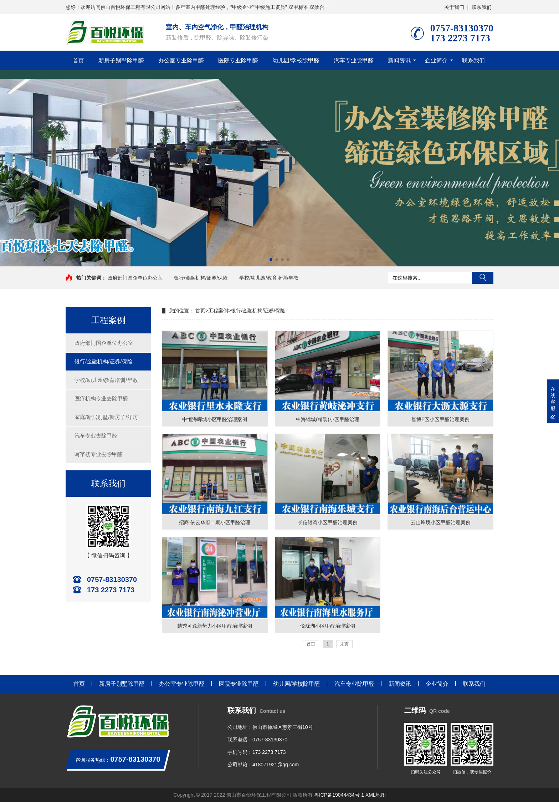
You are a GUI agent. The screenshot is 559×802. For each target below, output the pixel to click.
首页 (78, 60)
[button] (271, 259)
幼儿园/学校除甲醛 (295, 60)
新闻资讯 (399, 60)
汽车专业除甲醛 (354, 60)
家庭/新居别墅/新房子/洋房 (106, 417)
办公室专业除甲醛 (181, 60)
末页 (344, 644)
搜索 (482, 278)
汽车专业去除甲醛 (96, 436)
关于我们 (454, 7)
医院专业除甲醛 (238, 60)
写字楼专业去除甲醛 (99, 454)
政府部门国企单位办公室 (135, 278)
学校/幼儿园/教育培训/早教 (268, 278)
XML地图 (375, 795)
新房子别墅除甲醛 (121, 60)
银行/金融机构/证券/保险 (201, 278)
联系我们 (482, 7)
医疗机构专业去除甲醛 (101, 398)
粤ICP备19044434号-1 (339, 795)
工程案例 (218, 310)
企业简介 (436, 60)
